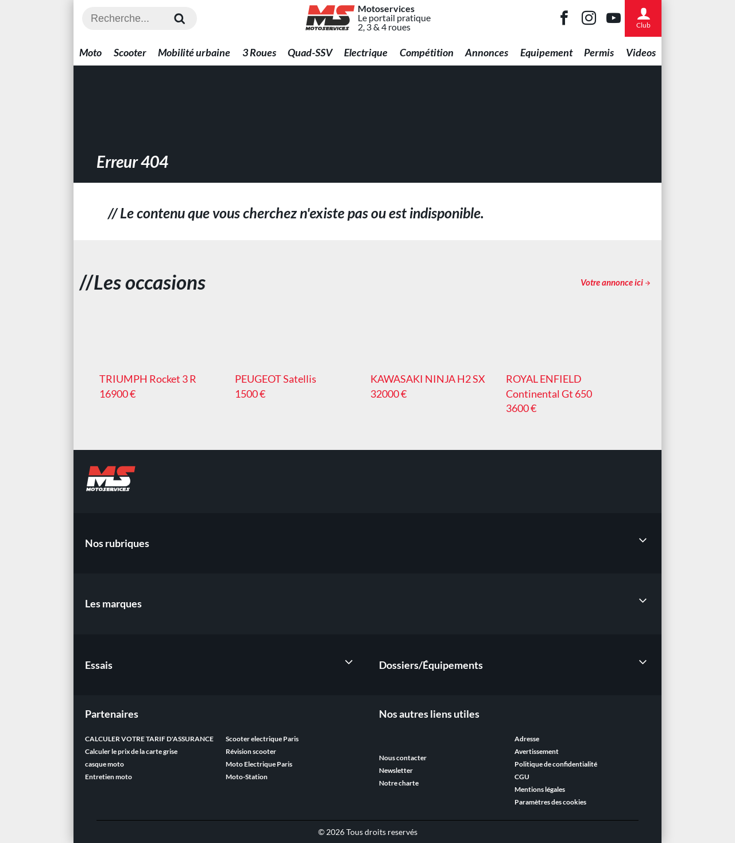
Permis (599, 52)
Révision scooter (251, 751)
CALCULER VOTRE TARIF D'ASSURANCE (149, 738)
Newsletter (396, 770)
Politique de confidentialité (555, 764)
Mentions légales (539, 789)
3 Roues (259, 52)
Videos (641, 52)
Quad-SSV (310, 52)
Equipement (546, 52)
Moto (90, 52)
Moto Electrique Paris (259, 764)
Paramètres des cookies (550, 802)
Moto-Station (247, 776)
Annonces (486, 52)
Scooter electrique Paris (262, 738)
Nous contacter (403, 757)
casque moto (104, 764)
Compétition (427, 52)
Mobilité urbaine (194, 52)
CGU (521, 776)
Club (643, 17)
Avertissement (536, 751)
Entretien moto (108, 776)
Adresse (526, 738)
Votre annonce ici (615, 282)
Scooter (130, 52)
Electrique (366, 52)
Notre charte (399, 783)
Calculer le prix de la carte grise (131, 751)
